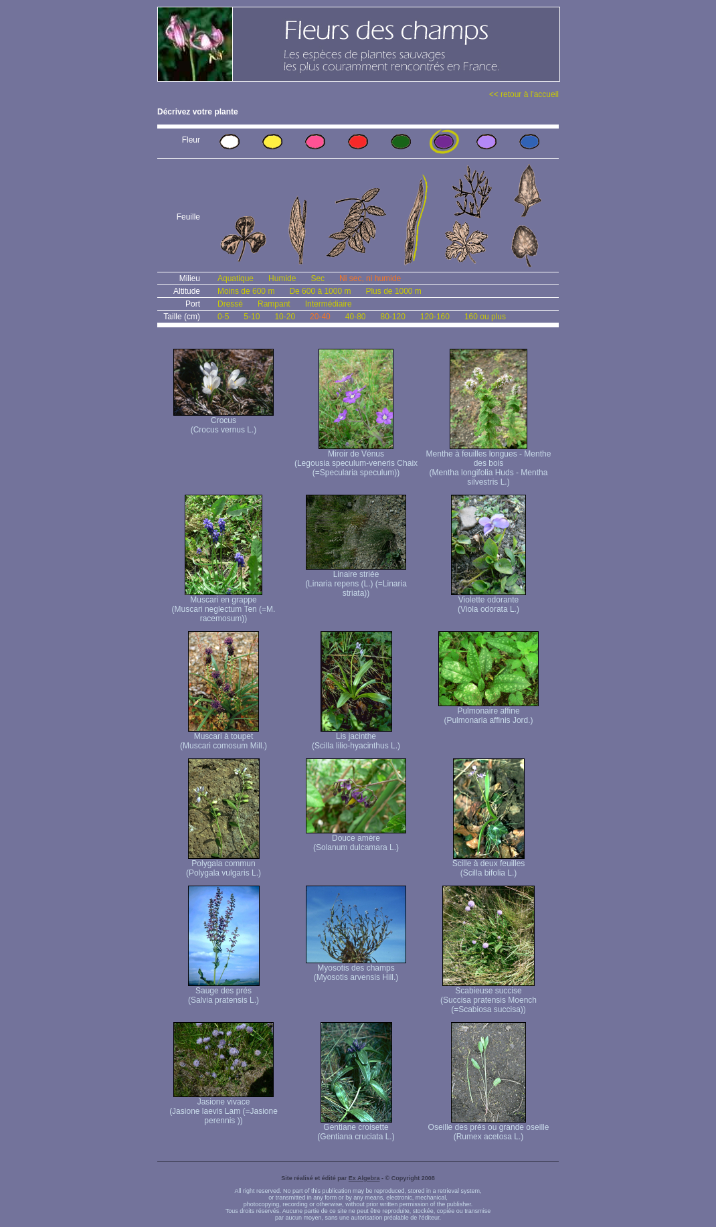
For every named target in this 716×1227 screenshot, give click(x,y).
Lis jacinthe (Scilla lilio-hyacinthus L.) (356, 737)
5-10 (252, 316)
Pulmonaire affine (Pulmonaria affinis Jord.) (488, 712)
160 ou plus (485, 316)
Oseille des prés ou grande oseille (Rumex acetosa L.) (488, 1128)
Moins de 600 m (245, 291)
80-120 (392, 316)
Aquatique (235, 278)
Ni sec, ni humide (370, 278)
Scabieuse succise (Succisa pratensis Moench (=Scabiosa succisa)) (488, 996)
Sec (317, 278)
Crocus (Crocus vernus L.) (223, 421)
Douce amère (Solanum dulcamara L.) (356, 839)
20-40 (320, 316)
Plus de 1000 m (393, 291)
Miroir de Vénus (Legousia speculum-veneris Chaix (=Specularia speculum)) (356, 459)
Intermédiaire (328, 304)
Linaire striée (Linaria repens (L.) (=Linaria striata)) (356, 580)
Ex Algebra (364, 1178)
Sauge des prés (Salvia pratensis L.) (224, 992)
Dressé (230, 304)
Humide (282, 278)
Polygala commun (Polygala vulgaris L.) (223, 864)
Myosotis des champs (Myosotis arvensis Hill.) (356, 969)
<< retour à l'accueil (524, 94)
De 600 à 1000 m (320, 291)
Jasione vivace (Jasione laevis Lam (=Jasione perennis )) (223, 1107)
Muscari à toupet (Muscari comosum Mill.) (223, 737)
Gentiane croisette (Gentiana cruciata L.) (355, 1128)
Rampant (274, 304)
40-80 (355, 316)
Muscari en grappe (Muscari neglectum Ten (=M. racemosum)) (224, 605)
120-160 (435, 316)
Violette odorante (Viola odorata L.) (488, 601)
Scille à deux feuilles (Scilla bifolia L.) (488, 864)
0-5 (223, 316)
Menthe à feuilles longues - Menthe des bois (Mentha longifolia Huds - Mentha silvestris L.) (488, 464)
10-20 (284, 316)
